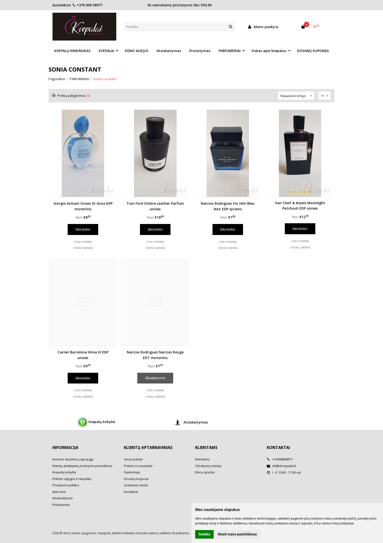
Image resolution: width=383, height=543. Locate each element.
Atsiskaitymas (169, 50)
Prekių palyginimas (71, 95)
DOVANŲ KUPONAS (313, 50)
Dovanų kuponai (136, 479)
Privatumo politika (65, 485)
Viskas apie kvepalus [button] (268, 50)
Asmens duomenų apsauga (72, 459)
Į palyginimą (83, 242)
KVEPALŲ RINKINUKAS (72, 50)
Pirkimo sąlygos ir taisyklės (72, 479)
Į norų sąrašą (83, 248)
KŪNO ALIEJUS (136, 50)
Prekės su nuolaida (138, 466)
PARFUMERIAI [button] (230, 50)
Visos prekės (133, 459)
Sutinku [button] (204, 534)
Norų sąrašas (205, 472)
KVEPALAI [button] (106, 50)
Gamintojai (132, 472)
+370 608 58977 (87, 5)
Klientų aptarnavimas (148, 447)
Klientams (206, 447)
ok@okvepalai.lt (281, 466)
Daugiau (82, 229)
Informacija (65, 447)
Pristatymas (199, 50)
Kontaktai (131, 492)
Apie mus (59, 492)
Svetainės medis (136, 485)
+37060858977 (280, 459)
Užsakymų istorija (208, 466)
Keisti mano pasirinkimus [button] (237, 534)
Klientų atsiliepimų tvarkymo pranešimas (82, 466)
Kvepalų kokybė (96, 422)
